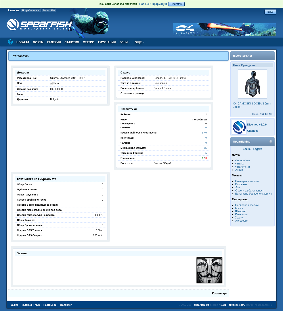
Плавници (241, 214)
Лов (237, 187)
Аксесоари (241, 220)
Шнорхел (240, 211)
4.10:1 (222, 304)
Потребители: (31, 10)
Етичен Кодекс (252, 149)
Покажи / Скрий (162, 163)
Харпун (239, 217)
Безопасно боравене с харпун (253, 193)
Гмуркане (241, 184)
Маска (239, 208)
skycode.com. (237, 304)
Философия (242, 160)
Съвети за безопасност (249, 190)
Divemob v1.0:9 (257, 124)
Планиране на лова (247, 181)
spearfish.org (201, 304)
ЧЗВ (37, 304)
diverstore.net (242, 55)
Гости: (49, 10)
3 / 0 (204, 132)
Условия (27, 304)
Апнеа (239, 169)
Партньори (50, 304)
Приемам (176, 4)
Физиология (242, 166)
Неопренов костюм (247, 205)
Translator (66, 304)
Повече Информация (153, 4)
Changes (252, 130)
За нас (14, 304)
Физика (239, 163)
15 (205, 148)
